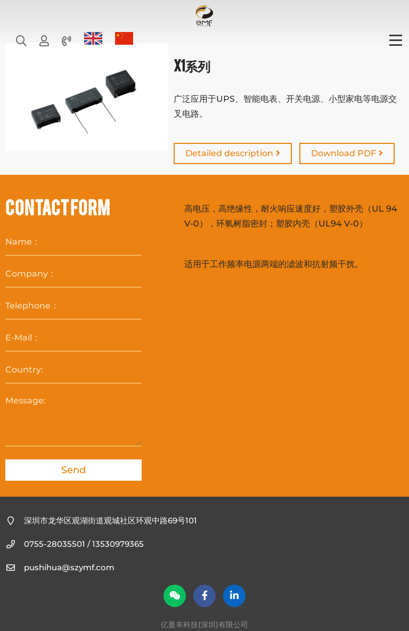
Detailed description (232, 153)
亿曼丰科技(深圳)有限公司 (204, 16)
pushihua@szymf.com (69, 567)
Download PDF (347, 153)
